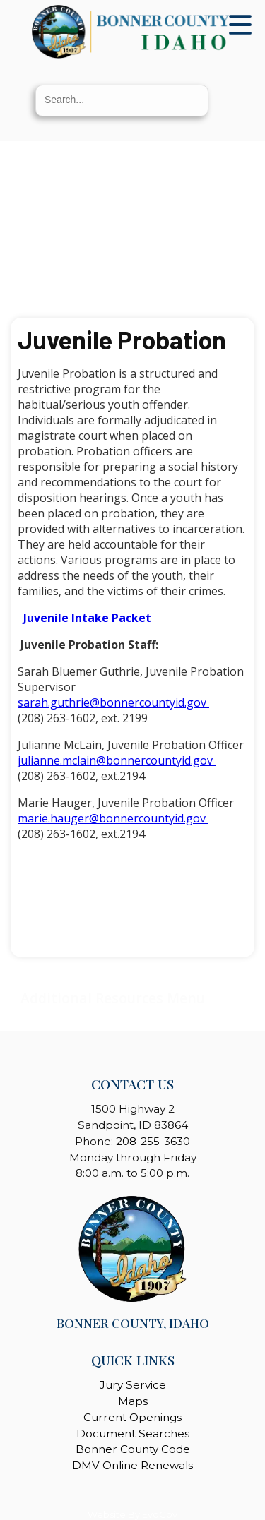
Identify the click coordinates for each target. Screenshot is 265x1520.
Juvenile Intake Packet (87, 618)
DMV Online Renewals (132, 1465)
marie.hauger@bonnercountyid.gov (113, 818)
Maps (133, 1401)
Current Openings (132, 1417)
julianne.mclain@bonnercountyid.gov (117, 760)
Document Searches (132, 1433)
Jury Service (133, 1385)
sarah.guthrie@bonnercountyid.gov (113, 702)
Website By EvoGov (132, 1514)
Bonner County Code (133, 1449)
